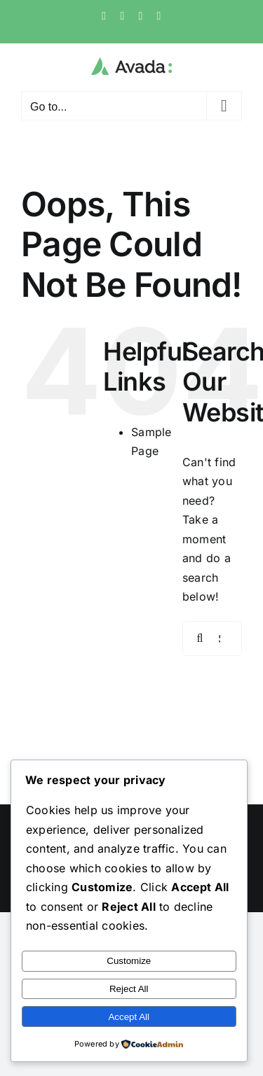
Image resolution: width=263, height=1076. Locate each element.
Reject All (129, 989)
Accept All (128, 1017)
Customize (129, 961)
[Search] (199, 638)
